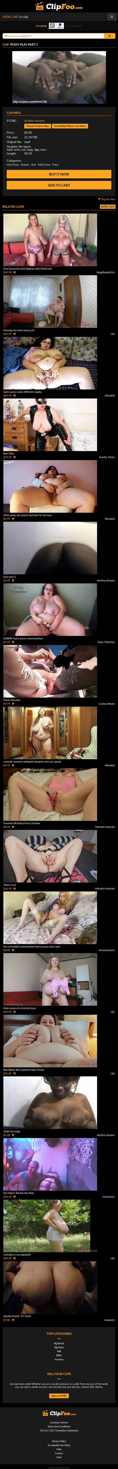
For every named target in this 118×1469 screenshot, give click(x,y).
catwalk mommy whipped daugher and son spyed (32, 761)
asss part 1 (9, 576)
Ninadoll (110, 395)
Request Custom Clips (37, 126)
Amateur (59, 1359)
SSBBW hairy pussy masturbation (23, 638)
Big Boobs (59, 1343)
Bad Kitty (8, 453)
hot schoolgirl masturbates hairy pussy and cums (31, 946)
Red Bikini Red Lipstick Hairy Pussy (23, 1069)
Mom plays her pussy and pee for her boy (27, 515)
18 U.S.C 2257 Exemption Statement (59, 1430)
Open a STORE (59, 1395)
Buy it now (59, 174)
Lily (113, 333)
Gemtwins (109, 1196)
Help (59, 1449)
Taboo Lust (9, 884)
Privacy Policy (59, 1441)
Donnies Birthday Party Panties (21, 823)
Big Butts (59, 1347)
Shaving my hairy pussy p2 (18, 330)
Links (59, 1457)
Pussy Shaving (11, 699)
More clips (107, 206)
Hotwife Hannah (105, 826)
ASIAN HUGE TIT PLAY (17, 1316)
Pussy (55, 164)
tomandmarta (107, 950)
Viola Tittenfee (106, 641)
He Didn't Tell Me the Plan (18, 1192)
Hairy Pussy (13, 164)
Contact (59, 1453)
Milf (59, 1351)
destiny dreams (34, 120)
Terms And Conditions (59, 1426)
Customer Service (59, 1422)
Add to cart (59, 185)
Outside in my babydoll (16, 1254)
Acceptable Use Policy (59, 1445)
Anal (33, 164)
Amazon (25, 164)
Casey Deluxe (107, 703)
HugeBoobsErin (105, 272)
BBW (59, 1355)
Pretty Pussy (44, 164)
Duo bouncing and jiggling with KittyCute (27, 268)
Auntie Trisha (107, 457)
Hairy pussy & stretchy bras (19, 1008)
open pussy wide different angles (22, 391)
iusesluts (109, 1319)
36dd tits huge (11, 1131)
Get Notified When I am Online (70, 126)
